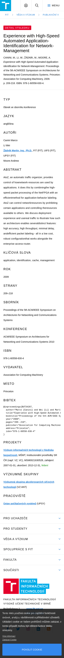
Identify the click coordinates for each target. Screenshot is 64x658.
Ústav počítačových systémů (19, 503)
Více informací (8, 636)
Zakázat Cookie (9, 640)
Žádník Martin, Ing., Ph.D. (17, 150)
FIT (7, 15)
